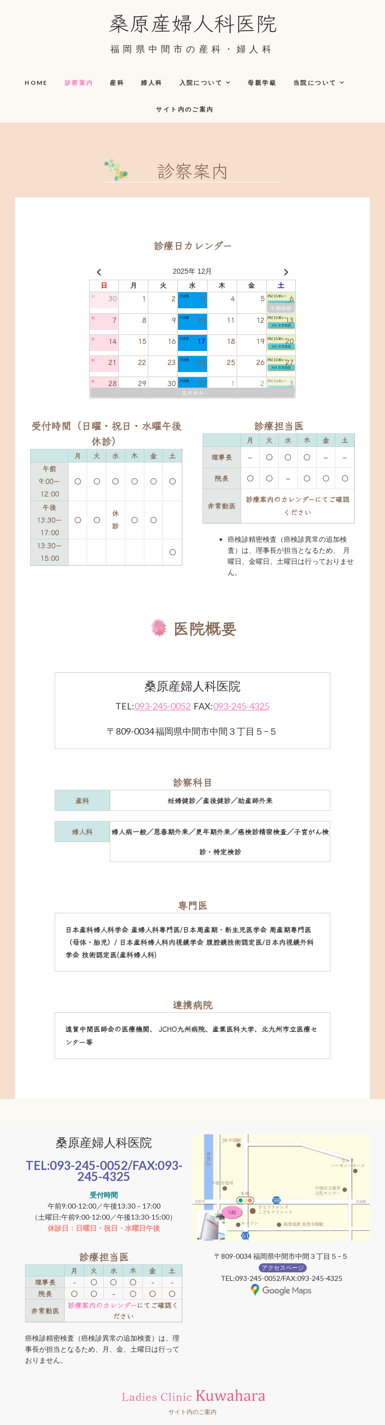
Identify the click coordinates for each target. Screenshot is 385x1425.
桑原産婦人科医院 (192, 22)
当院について (314, 82)
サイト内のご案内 (185, 109)
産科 (117, 82)
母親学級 (262, 82)
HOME (36, 82)
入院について (201, 82)
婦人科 (151, 82)
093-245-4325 (241, 705)
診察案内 (79, 82)
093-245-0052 (162, 705)
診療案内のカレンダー (102, 1305)
